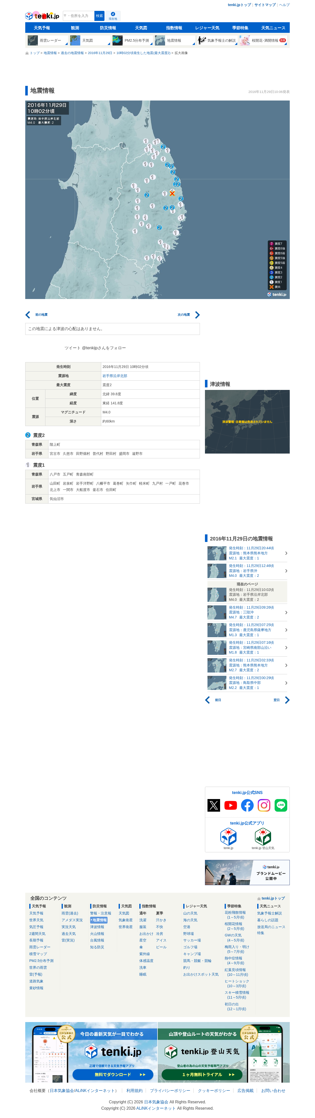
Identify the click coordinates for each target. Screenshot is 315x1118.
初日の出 (239, 1006)
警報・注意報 (100, 913)
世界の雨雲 (38, 967)
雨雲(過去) (70, 913)
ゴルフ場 (190, 947)
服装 (142, 927)
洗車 (142, 967)
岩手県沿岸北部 (114, 376)
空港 (186, 927)
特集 (260, 933)
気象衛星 (126, 920)
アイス (161, 940)
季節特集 (240, 28)
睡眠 (142, 974)
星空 (142, 940)
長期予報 (36, 940)
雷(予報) (35, 974)
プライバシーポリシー (170, 1090)
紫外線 (144, 954)
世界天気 (36, 920)
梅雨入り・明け (239, 949)
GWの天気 (239, 937)
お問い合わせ (273, 1090)
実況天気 (69, 927)
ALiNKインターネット (95, 1090)
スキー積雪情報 (239, 995)
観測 (75, 28)
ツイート (73, 348)
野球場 (188, 934)
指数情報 (174, 28)
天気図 (141, 28)
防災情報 (108, 28)
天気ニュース (273, 28)
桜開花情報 (239, 926)
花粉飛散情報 (239, 915)
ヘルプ (284, 5)
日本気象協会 (62, 1090)
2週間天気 (37, 934)
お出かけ (146, 934)
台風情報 (97, 940)
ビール (161, 947)
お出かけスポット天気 (201, 974)
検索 (99, 16)
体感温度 (146, 961)
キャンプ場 (192, 954)
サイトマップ (265, 5)
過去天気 (69, 934)
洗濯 (142, 920)
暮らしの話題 (267, 920)
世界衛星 (126, 927)
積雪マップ (38, 954)
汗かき (161, 920)
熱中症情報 (239, 960)
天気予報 (42, 28)
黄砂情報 (36, 988)
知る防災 (97, 947)
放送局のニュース (271, 927)
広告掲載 (246, 1090)
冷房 (159, 934)
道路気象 (36, 981)
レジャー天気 (207, 28)
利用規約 (134, 1090)
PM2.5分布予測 (41, 961)
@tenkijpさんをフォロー (104, 348)
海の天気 (190, 920)
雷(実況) (68, 940)
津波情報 (97, 927)
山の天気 (190, 913)
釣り (186, 967)
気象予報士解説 (269, 913)
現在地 (113, 18)
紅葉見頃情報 (239, 972)
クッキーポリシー (214, 1090)
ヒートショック (239, 983)
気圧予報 (36, 927)
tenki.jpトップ (239, 5)
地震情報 (100, 920)
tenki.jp (42, 17)
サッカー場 (192, 940)
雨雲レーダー (39, 947)
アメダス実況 (72, 920)
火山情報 (97, 934)
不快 (159, 927)
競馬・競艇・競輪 (197, 961)
